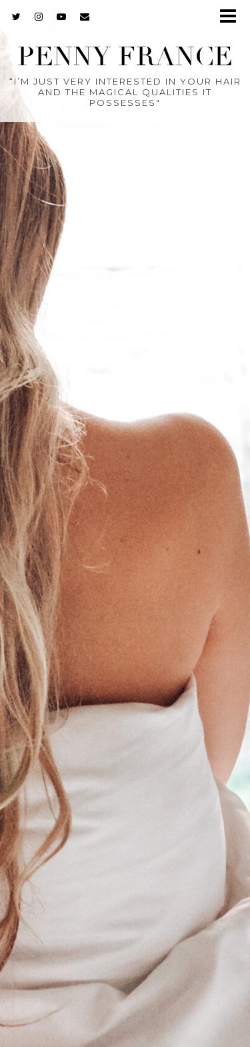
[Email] (85, 17)
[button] (232, 17)
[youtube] (62, 17)
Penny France (125, 57)
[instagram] (39, 17)
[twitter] (16, 17)
